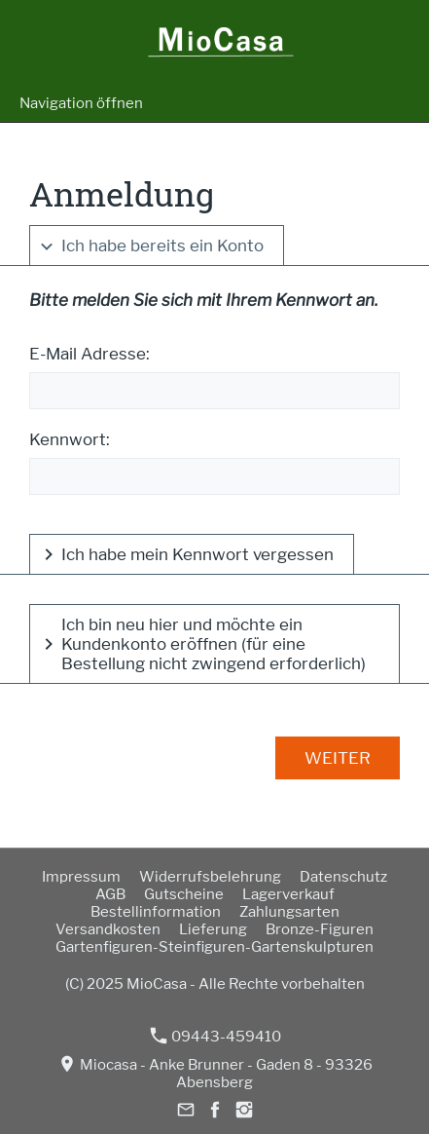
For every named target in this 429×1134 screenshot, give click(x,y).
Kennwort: (69, 439)
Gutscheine (184, 894)
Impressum (81, 877)
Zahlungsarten (289, 912)
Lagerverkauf (288, 894)
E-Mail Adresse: (89, 353)
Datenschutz (343, 877)
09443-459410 (216, 1036)
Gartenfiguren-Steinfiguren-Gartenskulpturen (214, 947)
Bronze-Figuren (320, 929)
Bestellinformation (155, 912)
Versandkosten (108, 929)
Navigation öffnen (81, 103)
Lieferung (213, 929)
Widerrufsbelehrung (210, 877)
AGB (110, 894)
